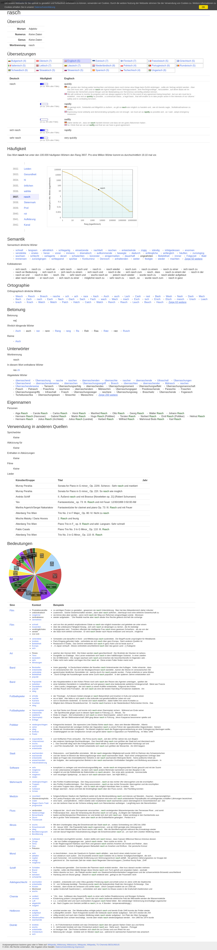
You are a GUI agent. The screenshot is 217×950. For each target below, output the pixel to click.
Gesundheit (30, 174)
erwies (34, 253)
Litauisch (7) (73, 65)
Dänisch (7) (45, 61)
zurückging (198, 253)
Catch (88, 302)
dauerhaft (130, 256)
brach (19, 302)
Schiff (13, 868)
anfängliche (152, 253)
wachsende (37, 746)
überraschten (131, 383)
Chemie (14, 896)
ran (38, 331)
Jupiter (35, 858)
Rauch (123, 302)
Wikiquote (81, 945)
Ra (77, 331)
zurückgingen (39, 259)
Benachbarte (37, 815)
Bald (203, 256)
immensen (21, 259)
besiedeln (36, 658)
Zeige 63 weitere (177, 302)
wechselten (37, 882)
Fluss (12, 810)
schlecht (34, 256)
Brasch (44, 296)
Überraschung (43, 380)
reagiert (35, 905)
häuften (183, 253)
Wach (115, 299)
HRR (12, 839)
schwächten (78, 256)
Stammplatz (37, 717)
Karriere (35, 701)
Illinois (13, 825)
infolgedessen (172, 250)
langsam (32, 250)
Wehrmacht (16, 782)
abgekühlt (36, 903)
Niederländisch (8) (105, 65)
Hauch (159, 302)
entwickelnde (129, 250)
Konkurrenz (88, 259)
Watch (41, 302)
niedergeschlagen (40, 724)
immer (178, 256)
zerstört (35, 915)
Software (14, 768)
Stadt (12, 753)
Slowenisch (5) (75, 70)
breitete (35, 641)
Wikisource (72, 945)
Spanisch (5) (102, 70)
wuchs (35, 743)
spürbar (73, 259)
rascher (127, 380)
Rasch (31, 296)
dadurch (136, 253)
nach (39, 299)
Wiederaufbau (38, 917)
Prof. (26, 208)
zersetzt (35, 898)
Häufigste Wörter (25, 2)
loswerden (36, 627)
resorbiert (36, 796)
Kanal (27, 225)
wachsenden (37, 753)
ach (76, 296)
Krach (30, 302)
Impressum (79, 947)
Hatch (76, 302)
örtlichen (28, 185)
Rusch (126, 331)
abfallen (35, 856)
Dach (71, 299)
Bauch (147, 302)
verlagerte (49, 256)
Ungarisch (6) (159, 70)
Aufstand (36, 789)
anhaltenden (121, 259)
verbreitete (36, 639)
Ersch (157, 299)
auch (117, 296)
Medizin (14, 796)
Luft (33, 901)
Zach (29, 299)
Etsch (169, 299)
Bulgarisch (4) (18, 61)
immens (70, 253)
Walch (99, 302)
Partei (34, 734)
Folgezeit (191, 256)
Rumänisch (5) (187, 65)
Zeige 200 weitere (108, 395)
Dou (34, 846)
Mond (13, 853)
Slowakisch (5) (47, 70)
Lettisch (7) (45, 65)
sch (67, 296)
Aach (96, 296)
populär (35, 677)
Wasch (19, 296)
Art (11, 639)
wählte (27, 191)
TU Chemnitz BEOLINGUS (108, 945)
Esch (137, 299)
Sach (82, 299)
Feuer (34, 872)
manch (180, 299)
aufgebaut (36, 913)
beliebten (36, 684)
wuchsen (20, 256)
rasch (27, 197)
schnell (19, 250)
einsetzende (81, 250)
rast (148, 296)
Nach (61, 299)
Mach (202, 296)
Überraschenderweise (27, 386)
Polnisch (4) (130, 65)
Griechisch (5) (187, 61)
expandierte (37, 739)
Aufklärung (30, 219)
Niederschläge (38, 813)
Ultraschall (162, 380)
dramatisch (85, 253)
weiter (136, 259)
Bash (158, 296)
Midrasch (170, 383)
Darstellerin (37, 686)
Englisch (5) (73, 61)
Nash (180, 296)
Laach (204, 299)
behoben (36, 875)
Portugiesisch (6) (161, 65)
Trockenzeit (37, 820)
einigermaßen (112, 256)
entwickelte (37, 670)
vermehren (36, 620)
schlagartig (64, 250)
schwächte (36, 877)
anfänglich (168, 253)
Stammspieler (38, 710)
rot (25, 213)
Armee (35, 791)
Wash (169, 296)
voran (58, 253)
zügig (144, 250)
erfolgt (35, 860)
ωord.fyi (6, 2)
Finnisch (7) (130, 61)
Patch (65, 302)
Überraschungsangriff (94, 383)
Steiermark (30, 202)
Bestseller (36, 667)
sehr (34, 660)
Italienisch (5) (18, 65)
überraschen (71, 383)
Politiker (14, 725)
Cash (138, 296)
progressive (37, 805)
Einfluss (35, 732)
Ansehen (36, 703)
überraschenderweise (47, 383)
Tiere (34, 655)
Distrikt (13, 925)
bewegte (121, 253)
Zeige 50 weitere (193, 259)
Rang (58, 331)
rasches (184, 383)
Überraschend (23, 383)
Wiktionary (61, 945)
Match (53, 302)
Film (12, 610)
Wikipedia (52, 945)
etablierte (36, 715)
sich (34, 648)
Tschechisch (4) (132, 70)
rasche (56, 296)
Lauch (136, 302)
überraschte (111, 380)
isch (147, 299)
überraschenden (91, 380)
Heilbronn (15, 911)
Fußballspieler (17, 696)
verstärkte (21, 253)
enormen (189, 250)
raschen (112, 250)
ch (18, 370)
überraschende (144, 380)
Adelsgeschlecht (18, 882)
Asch (106, 296)
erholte (35, 696)
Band (12, 667)
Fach (93, 299)
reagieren (36, 774)
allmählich (48, 250)
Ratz (106, 331)
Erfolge (35, 720)
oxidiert (35, 896)
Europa (35, 646)
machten (174, 259)
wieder (161, 259)
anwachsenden (38, 760)
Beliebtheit (163, 256)
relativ (34, 777)
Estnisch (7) (102, 61)
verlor (34, 727)
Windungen (37, 662)
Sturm (34, 817)
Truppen (35, 784)
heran (47, 253)
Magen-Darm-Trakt (40, 803)
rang (68, 331)
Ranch (111, 302)
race (85, 296)
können (35, 772)
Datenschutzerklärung (64, 947)
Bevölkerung (37, 834)
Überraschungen (183, 380)
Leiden (27, 169)
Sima (34, 844)
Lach (127, 296)
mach (126, 299)
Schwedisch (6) (19, 70)
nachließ (98, 250)
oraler (34, 801)
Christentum (37, 932)
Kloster (35, 886)
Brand (34, 870)
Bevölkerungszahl (40, 832)
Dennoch (105, 259)
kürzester (95, 256)
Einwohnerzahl (38, 827)
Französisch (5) (160, 61)
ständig (156, 250)
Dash (191, 296)
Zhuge (35, 841)
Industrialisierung (39, 763)
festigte (149, 259)
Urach (192, 299)
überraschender (151, 383)
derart (63, 256)
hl (25, 180)
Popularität (36, 682)
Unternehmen (17, 739)
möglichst (36, 615)
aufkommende (104, 253)
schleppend (57, 259)
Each (50, 299)
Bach (18, 299)
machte (35, 698)
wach (104, 299)
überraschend (23, 380)
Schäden (36, 867)
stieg (34, 691)
